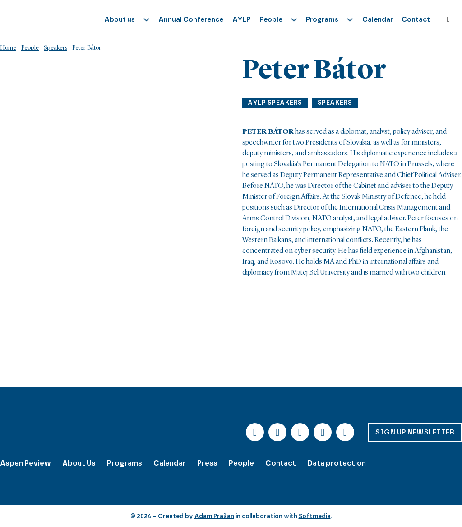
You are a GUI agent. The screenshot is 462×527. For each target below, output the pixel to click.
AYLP (241, 19)
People (30, 48)
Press (207, 463)
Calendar (377, 19)
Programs (124, 463)
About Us (79, 463)
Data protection (336, 463)
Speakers (55, 48)
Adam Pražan (214, 516)
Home (8, 48)
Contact (416, 19)
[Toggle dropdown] (146, 20)
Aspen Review (25, 463)
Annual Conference (190, 19)
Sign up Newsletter (414, 432)
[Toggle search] (448, 19)
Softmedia (315, 516)
